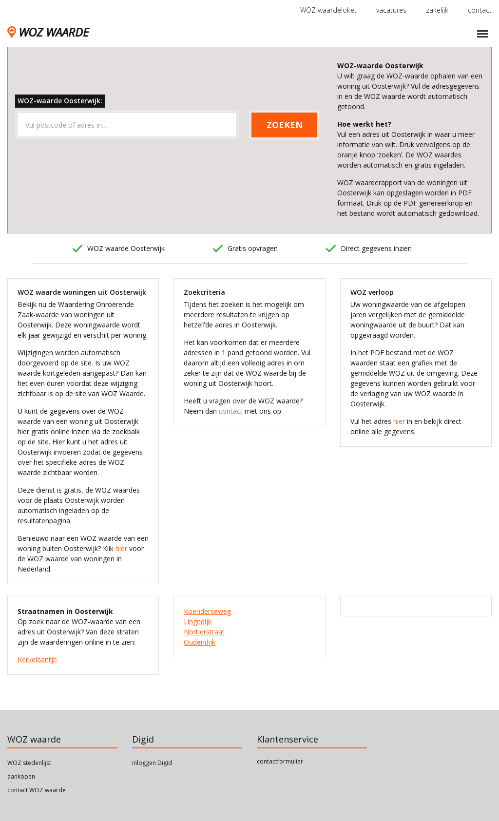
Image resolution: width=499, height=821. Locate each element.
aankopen (21, 776)
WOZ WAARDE (48, 32)
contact (480, 10)
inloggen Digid (152, 763)
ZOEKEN (285, 125)
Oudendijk (199, 642)
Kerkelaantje (37, 659)
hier (121, 548)
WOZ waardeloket (328, 10)
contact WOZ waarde (36, 790)
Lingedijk (197, 621)
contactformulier (280, 761)
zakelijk (437, 10)
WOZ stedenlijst (29, 763)
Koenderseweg (207, 611)
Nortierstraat (204, 631)
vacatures (391, 10)
